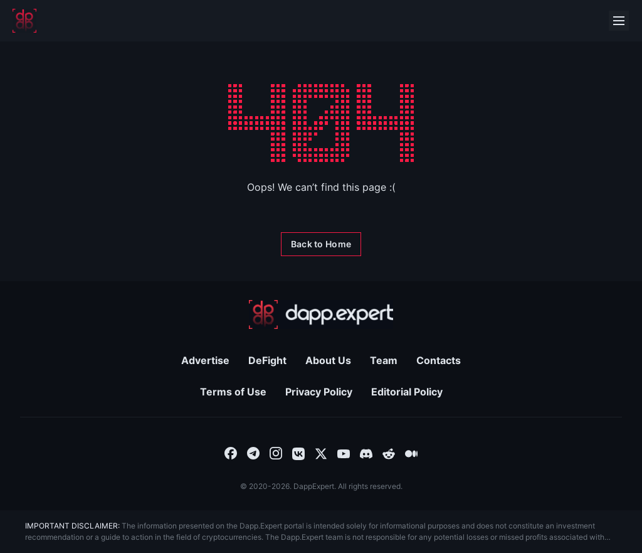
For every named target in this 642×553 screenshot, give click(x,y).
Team (383, 360)
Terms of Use (233, 391)
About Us (328, 360)
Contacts (438, 360)
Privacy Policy (318, 391)
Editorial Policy (407, 391)
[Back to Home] (321, 244)
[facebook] (230, 452)
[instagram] (276, 452)
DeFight (267, 360)
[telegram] (253, 452)
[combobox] (230, 452)
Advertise (205, 360)
